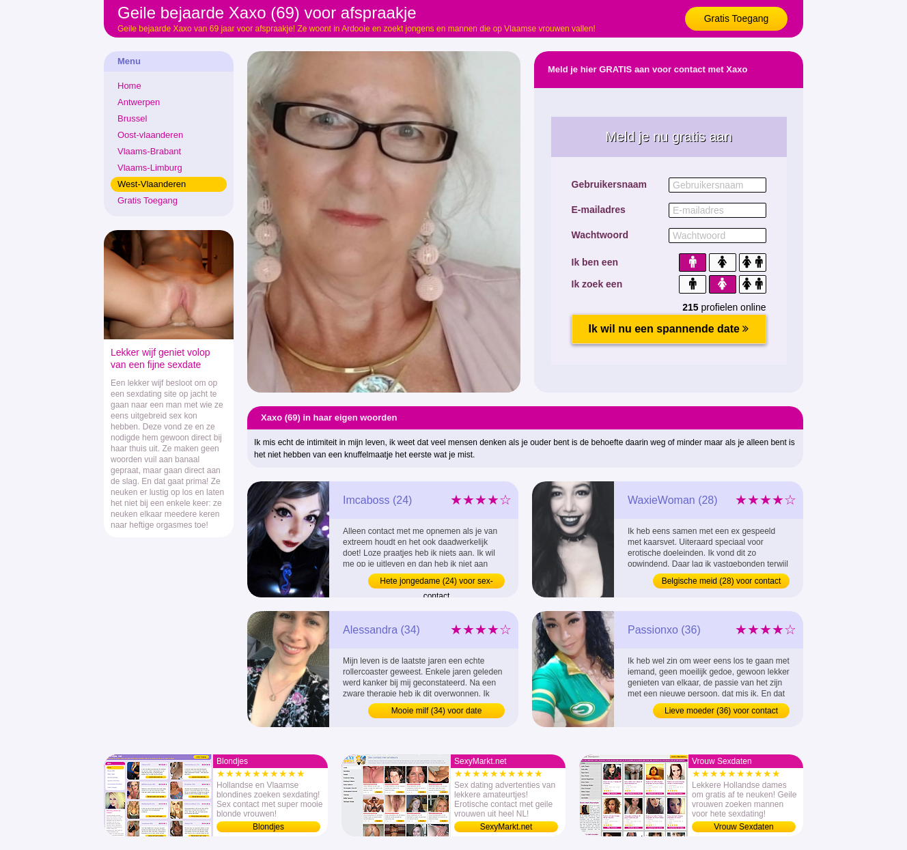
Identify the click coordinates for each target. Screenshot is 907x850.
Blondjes (268, 827)
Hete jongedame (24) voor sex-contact (436, 582)
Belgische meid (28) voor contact (721, 581)
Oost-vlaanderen (150, 135)
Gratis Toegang (736, 18)
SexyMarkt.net (506, 827)
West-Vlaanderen (151, 184)
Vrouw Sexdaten (744, 827)
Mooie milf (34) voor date (436, 711)
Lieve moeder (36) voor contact (721, 711)
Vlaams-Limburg (149, 167)
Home (129, 86)
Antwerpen (138, 102)
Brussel (132, 118)
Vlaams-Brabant (149, 151)
